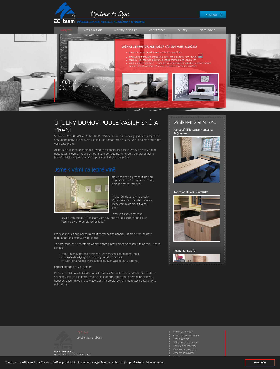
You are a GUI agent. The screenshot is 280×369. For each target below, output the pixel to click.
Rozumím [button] (260, 362)
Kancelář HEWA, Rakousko (190, 192)
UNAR (194, 57)
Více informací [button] (155, 362)
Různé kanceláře (184, 250)
